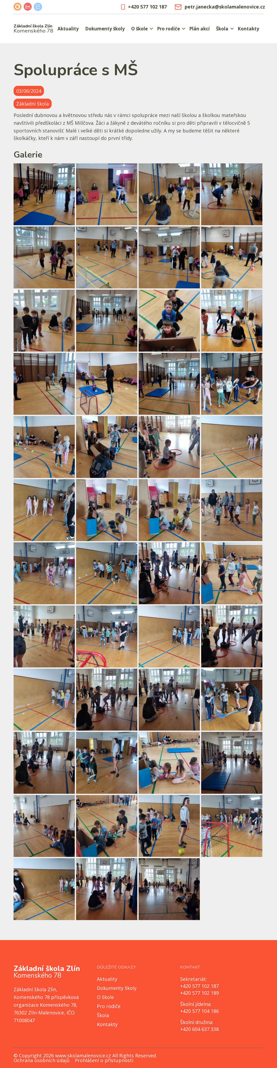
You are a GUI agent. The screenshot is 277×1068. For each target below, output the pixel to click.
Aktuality (68, 29)
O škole (139, 29)
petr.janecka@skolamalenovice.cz (219, 6)
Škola (222, 29)
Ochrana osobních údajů (41, 1060)
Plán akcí (199, 29)
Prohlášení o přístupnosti (104, 1060)
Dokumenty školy (105, 29)
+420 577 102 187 (144, 6)
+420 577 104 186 (199, 1011)
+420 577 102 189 (199, 992)
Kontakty (248, 29)
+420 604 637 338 (199, 1029)
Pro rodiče (168, 29)
